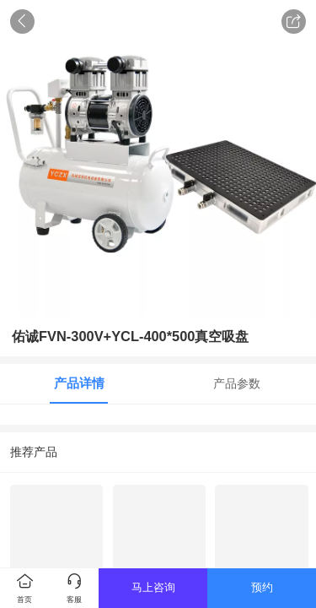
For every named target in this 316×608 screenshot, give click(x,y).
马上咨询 (153, 587)
